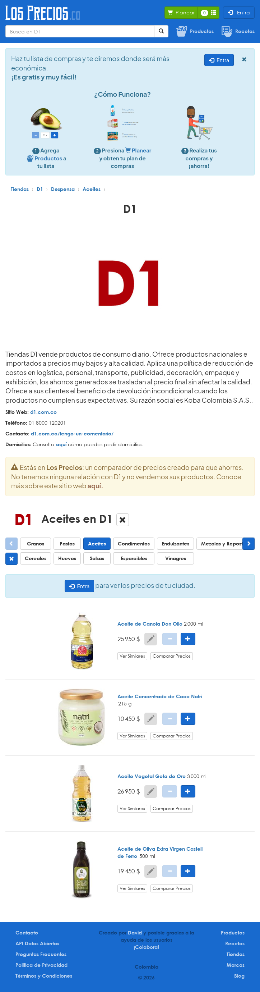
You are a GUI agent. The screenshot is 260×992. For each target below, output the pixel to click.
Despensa (63, 189)
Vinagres (175, 558)
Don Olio (172, 624)
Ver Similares (132, 656)
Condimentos (134, 543)
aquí (61, 444)
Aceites (92, 189)
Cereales (35, 558)
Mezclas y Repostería (226, 543)
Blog (239, 976)
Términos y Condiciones (43, 976)
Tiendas (20, 189)
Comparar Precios (172, 656)
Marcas (236, 965)
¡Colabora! (146, 947)
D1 (40, 189)
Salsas (97, 558)
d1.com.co (43, 412)
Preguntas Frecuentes (40, 954)
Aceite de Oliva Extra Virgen (151, 849)
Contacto (26, 932)
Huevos (67, 558)
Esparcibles (134, 558)
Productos (233, 932)
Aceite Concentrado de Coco (153, 696)
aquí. (95, 485)
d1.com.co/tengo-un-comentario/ (72, 433)
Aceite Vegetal (135, 776)
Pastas (67, 543)
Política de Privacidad (41, 965)
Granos (35, 543)
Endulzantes (175, 543)
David (135, 932)
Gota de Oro (170, 776)
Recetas (235, 943)
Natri (196, 696)
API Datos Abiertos (37, 943)
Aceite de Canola (138, 624)
